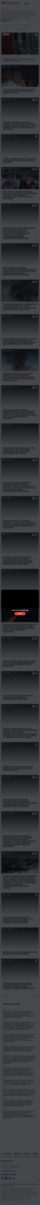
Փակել (20, 613)
